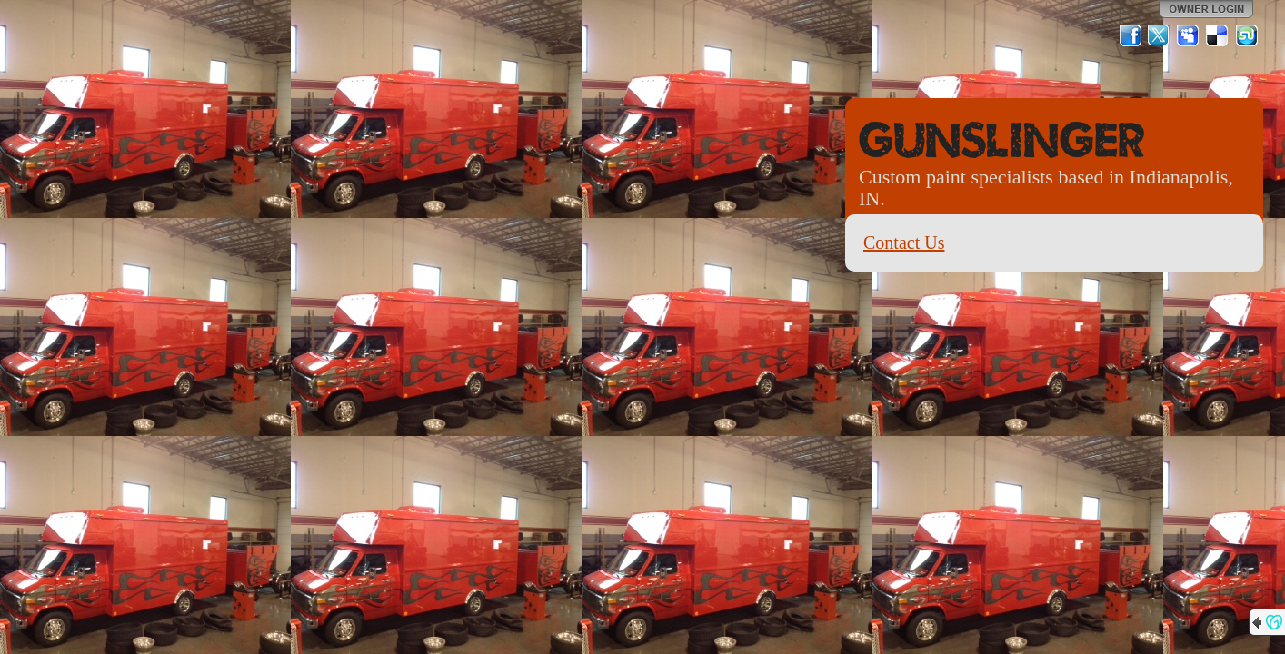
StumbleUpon (1247, 35)
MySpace (1188, 35)
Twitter (1159, 35)
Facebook (1130, 35)
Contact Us (903, 243)
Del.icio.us (1217, 35)
